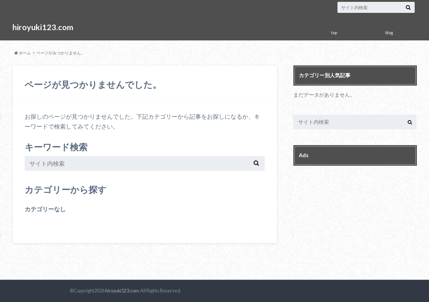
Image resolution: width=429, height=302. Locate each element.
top (334, 32)
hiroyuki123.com (43, 27)
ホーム (22, 52)
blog (389, 32)
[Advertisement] (348, 216)
